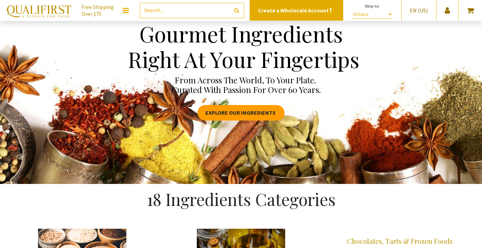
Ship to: (372, 6)
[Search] (237, 10)
